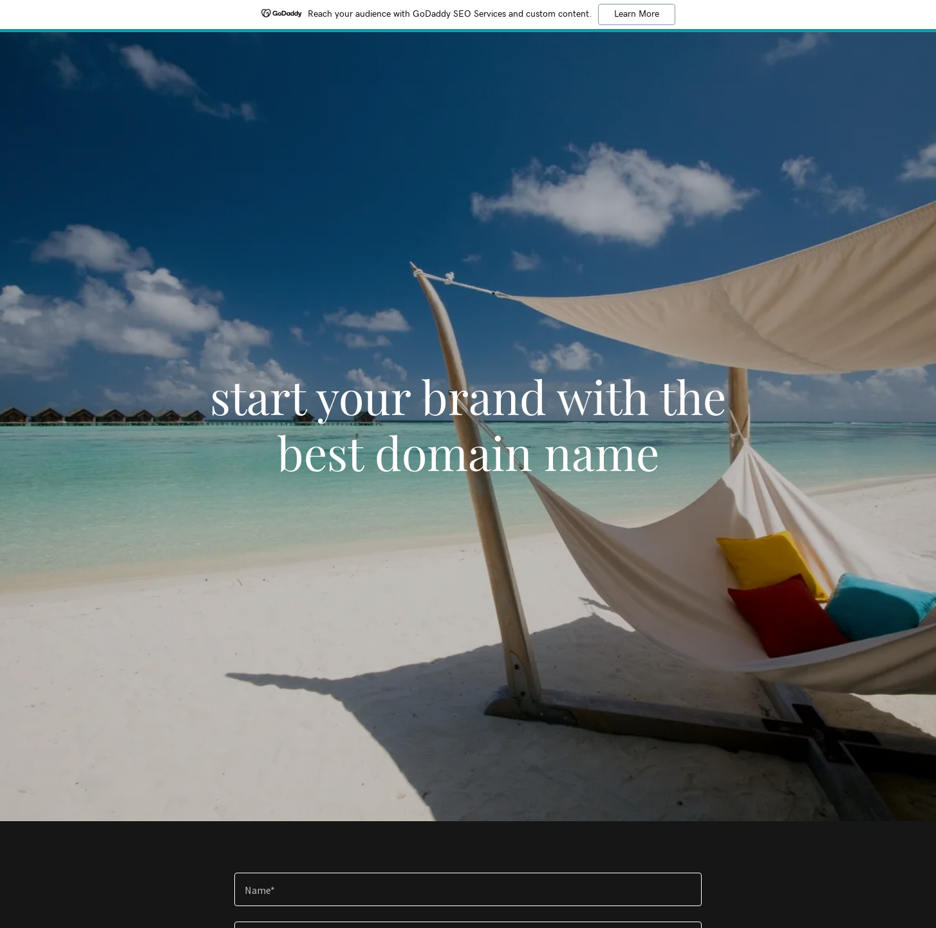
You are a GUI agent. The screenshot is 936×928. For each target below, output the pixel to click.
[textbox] (467, 889)
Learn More (636, 14)
